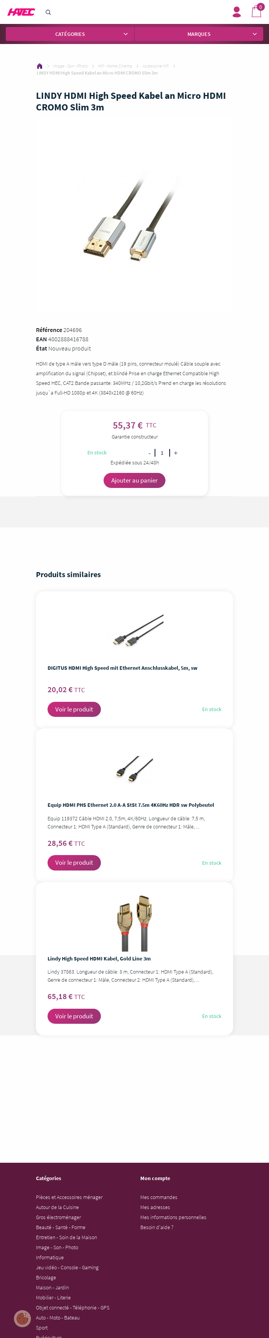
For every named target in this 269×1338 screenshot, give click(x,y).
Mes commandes (158, 1197)
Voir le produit (74, 709)
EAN (41, 339)
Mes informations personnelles (173, 1217)
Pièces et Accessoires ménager (69, 1197)
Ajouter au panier (134, 480)
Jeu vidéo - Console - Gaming (67, 1267)
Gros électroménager (58, 1217)
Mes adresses (155, 1207)
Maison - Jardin (52, 1287)
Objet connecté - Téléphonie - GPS (72, 1307)
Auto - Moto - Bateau (58, 1317)
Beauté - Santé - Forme (60, 1227)
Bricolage (46, 1277)
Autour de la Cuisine (57, 1207)
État (41, 348)
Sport (42, 1327)
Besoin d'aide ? (157, 1227)
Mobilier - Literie (53, 1297)
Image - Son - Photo (57, 1247)
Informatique (50, 1257)
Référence (49, 330)
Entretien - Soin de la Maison (66, 1237)
